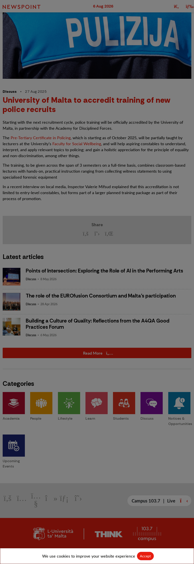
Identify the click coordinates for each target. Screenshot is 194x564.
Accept (145, 556)
